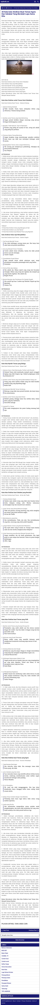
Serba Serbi (5, 986)
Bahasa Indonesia (7, 948)
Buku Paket (5, 953)
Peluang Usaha (6, 977)
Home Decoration (7, 967)
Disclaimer (28, 1001)
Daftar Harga (5, 964)
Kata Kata (4, 969)
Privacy (23, 1001)
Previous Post (33, 930)
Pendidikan (5, 980)
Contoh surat (5, 961)
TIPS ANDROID (6, 991)
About (14, 1001)
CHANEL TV (5, 956)
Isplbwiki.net (5, 1)
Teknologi (4, 988)
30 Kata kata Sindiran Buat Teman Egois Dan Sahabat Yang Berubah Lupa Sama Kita (19, 14)
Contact (19, 1001)
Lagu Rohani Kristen (7, 972)
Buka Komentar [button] (20, 940)
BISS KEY (4, 950)
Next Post (6, 930)
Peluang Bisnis (6, 975)
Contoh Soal (5, 958)
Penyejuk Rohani (6, 983)
